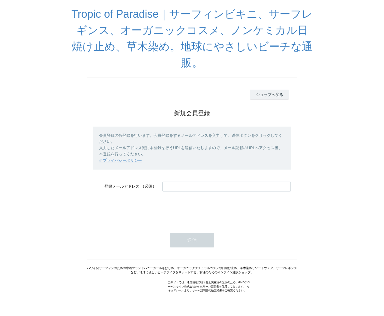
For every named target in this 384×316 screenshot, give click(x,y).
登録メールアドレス (122, 186)
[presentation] (208, 209)
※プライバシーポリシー (120, 160)
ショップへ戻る (269, 94)
